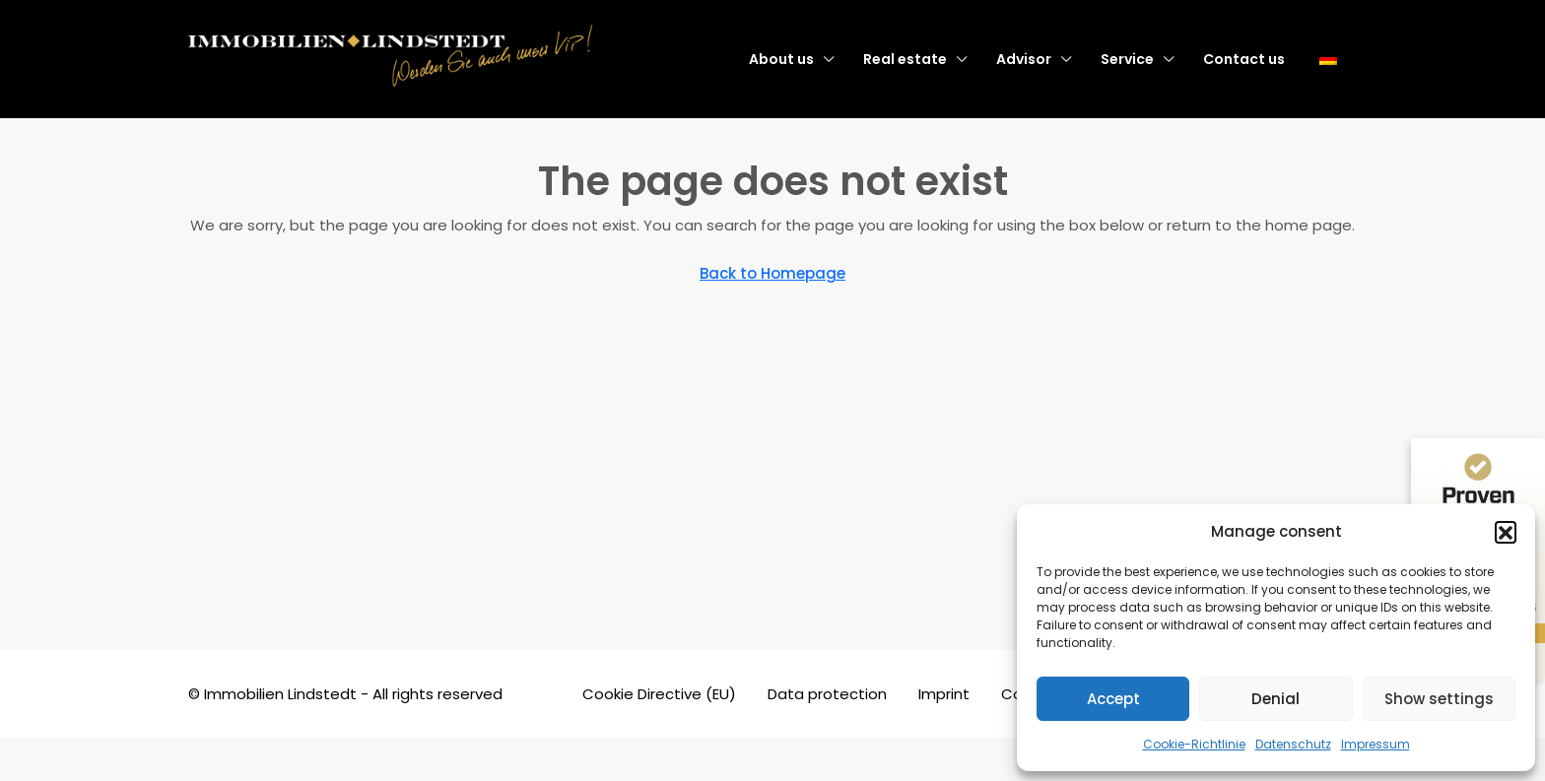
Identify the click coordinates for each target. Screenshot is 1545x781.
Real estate (905, 59)
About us (781, 59)
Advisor (1023, 59)
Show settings (1439, 698)
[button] (1505, 532)
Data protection (827, 693)
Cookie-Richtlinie (1194, 744)
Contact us (1244, 59)
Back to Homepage (772, 273)
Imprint (944, 693)
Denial (1275, 698)
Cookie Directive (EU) (659, 693)
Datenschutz (1293, 744)
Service (1127, 59)
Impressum (1375, 744)
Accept (1113, 698)
